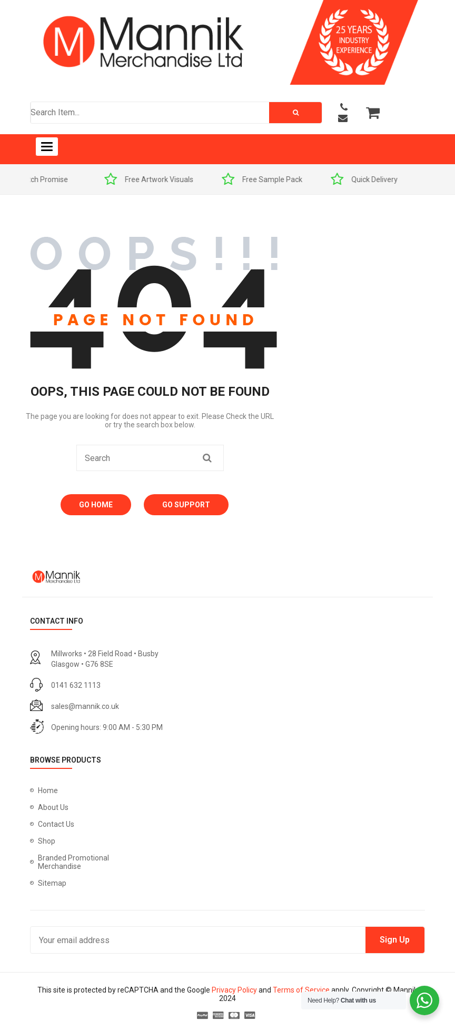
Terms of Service (301, 990)
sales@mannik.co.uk (85, 706)
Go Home (96, 505)
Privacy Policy (234, 990)
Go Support (186, 505)
